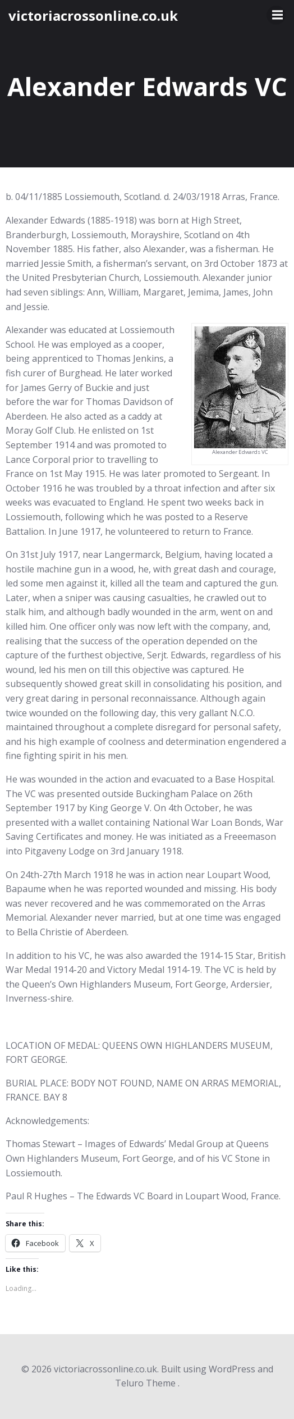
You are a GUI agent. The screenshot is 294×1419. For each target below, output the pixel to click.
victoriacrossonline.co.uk (93, 15)
